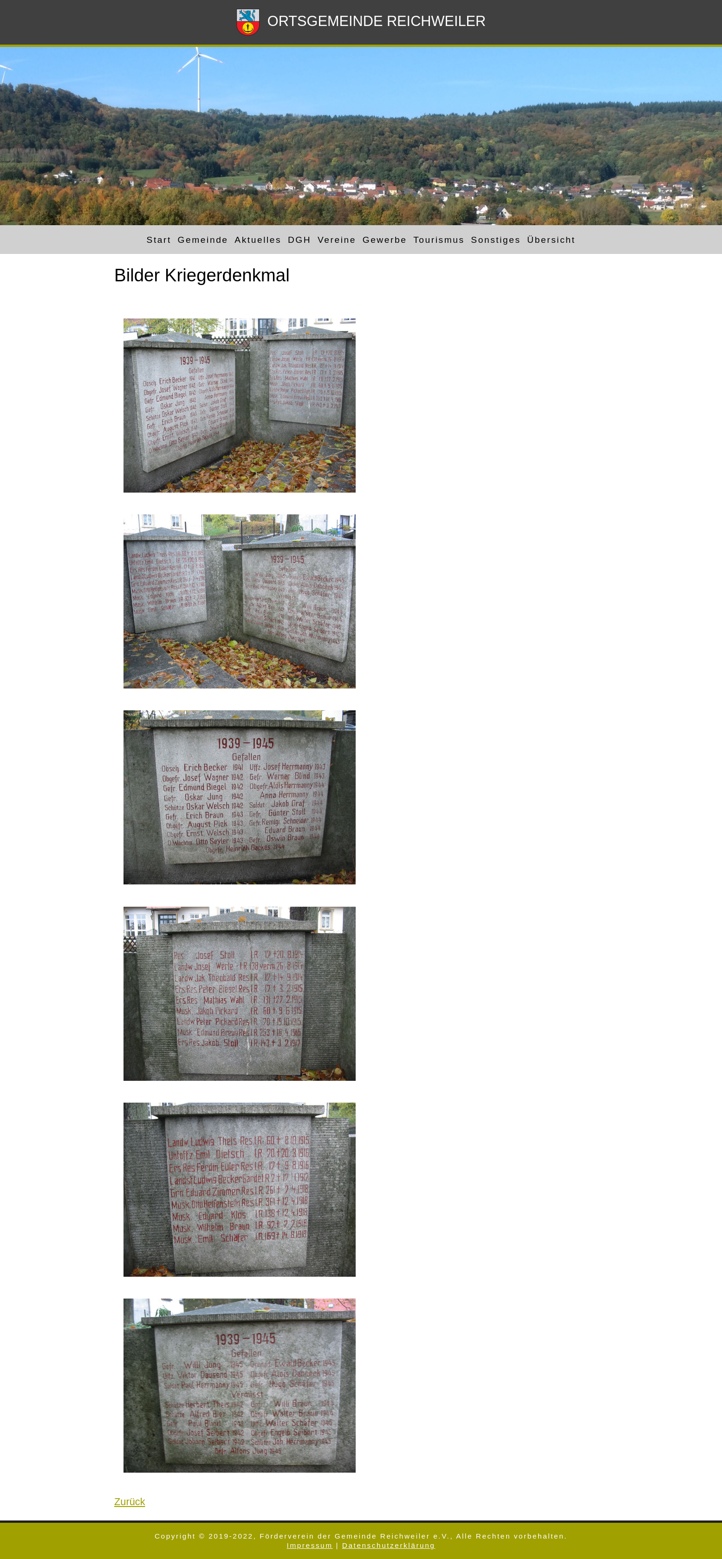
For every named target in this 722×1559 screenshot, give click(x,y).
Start (159, 239)
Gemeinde (203, 239)
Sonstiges (495, 239)
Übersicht (551, 239)
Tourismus (438, 239)
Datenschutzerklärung (389, 1545)
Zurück (129, 1501)
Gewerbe (385, 239)
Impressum (310, 1545)
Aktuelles (257, 239)
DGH (299, 239)
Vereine (337, 239)
